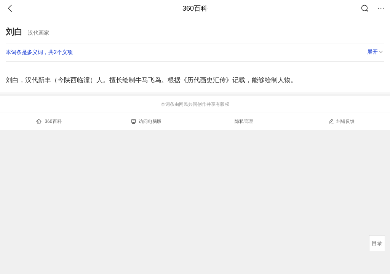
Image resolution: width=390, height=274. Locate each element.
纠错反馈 (341, 121)
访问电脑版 (146, 121)
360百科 (195, 8)
